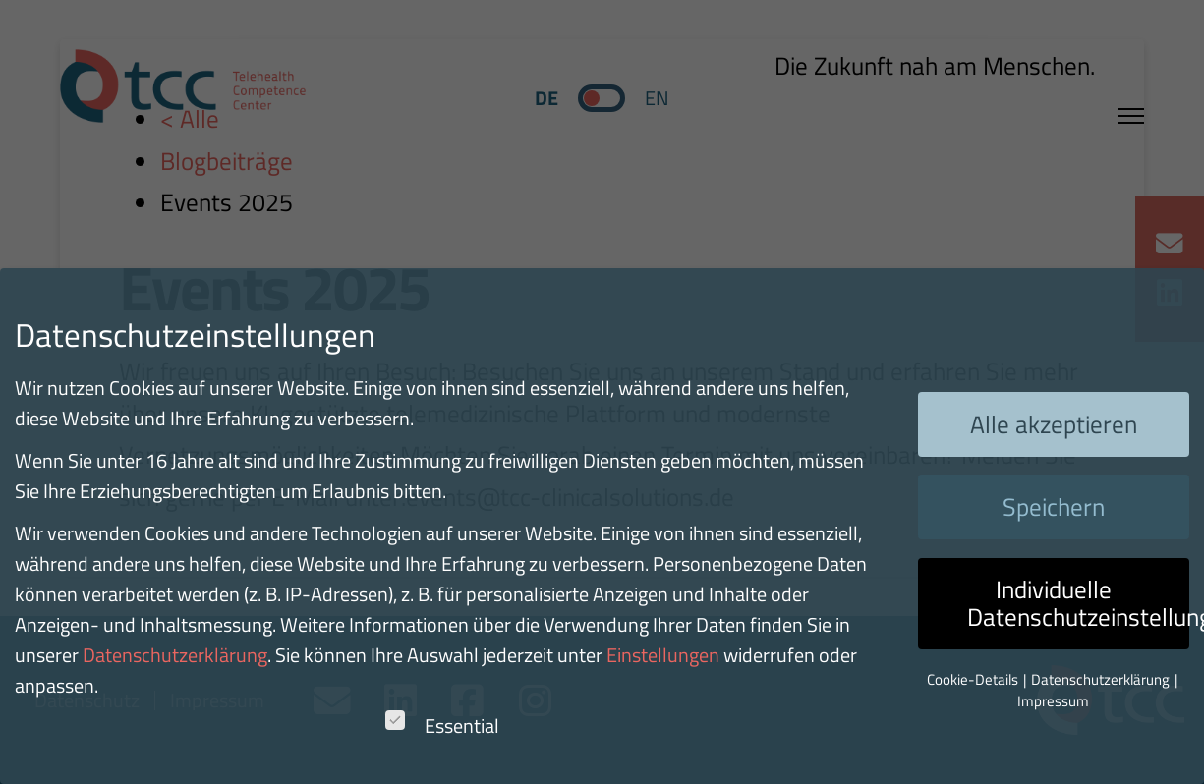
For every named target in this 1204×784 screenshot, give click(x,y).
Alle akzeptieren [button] (1053, 424)
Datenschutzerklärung (175, 655)
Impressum (1053, 701)
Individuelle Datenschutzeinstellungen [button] (1078, 603)
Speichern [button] (1054, 507)
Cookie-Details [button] (974, 679)
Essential (442, 725)
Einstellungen (662, 655)
